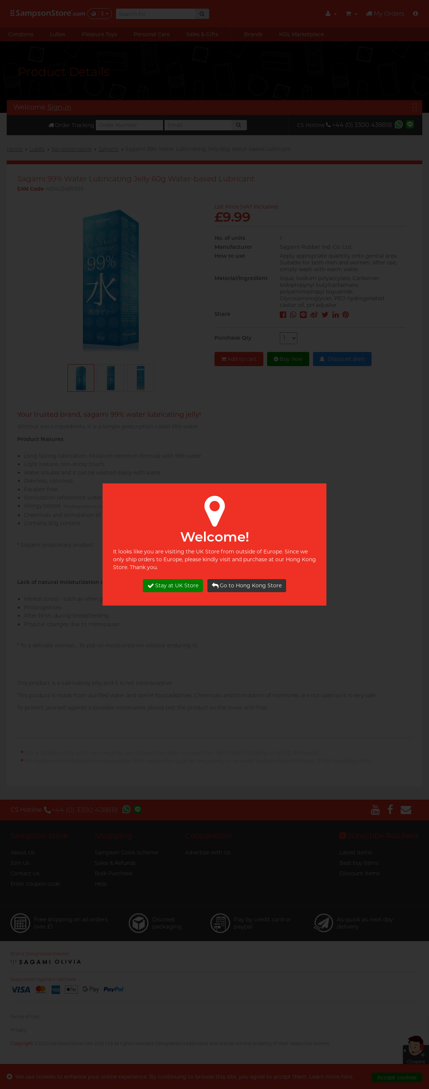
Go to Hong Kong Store (247, 585)
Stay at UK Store (172, 585)
